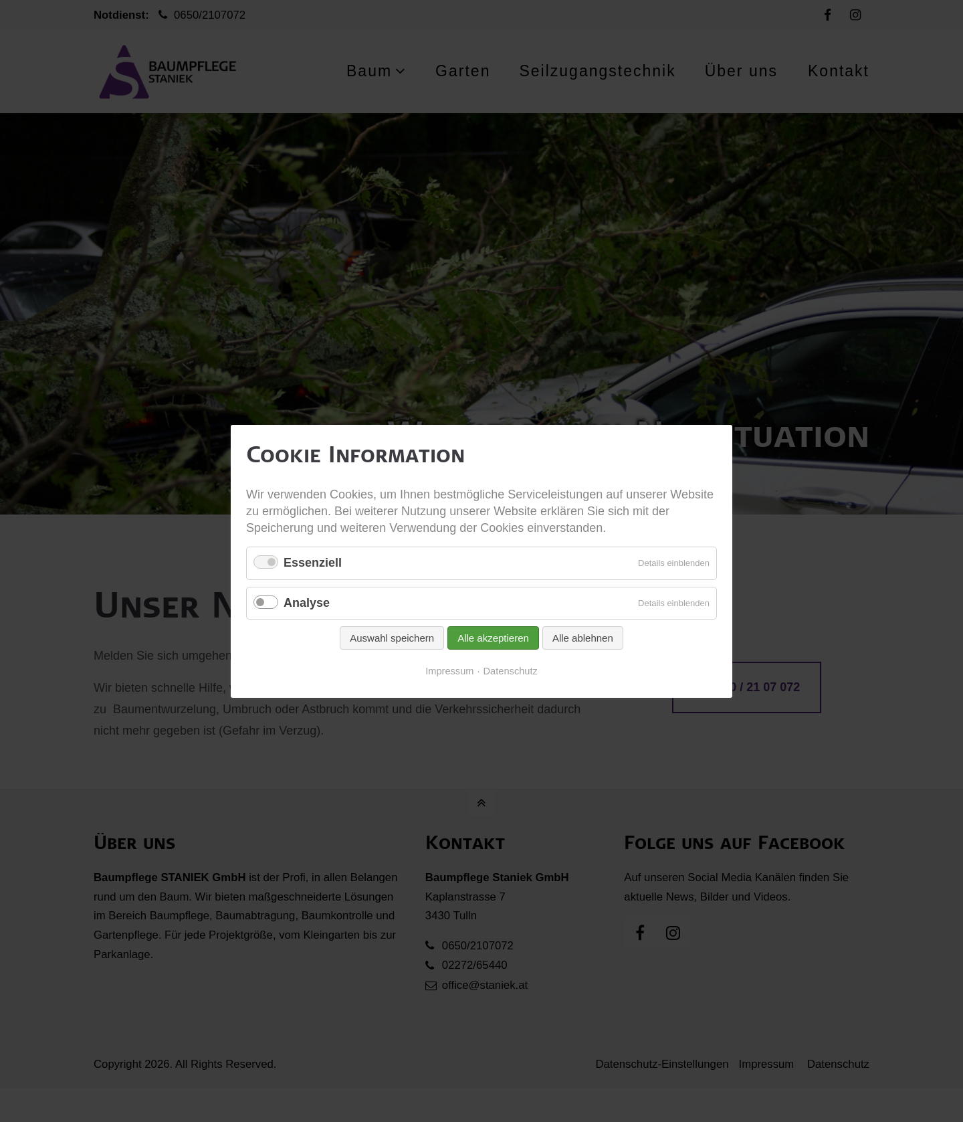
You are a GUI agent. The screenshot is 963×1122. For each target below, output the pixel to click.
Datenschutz (511, 671)
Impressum (449, 671)
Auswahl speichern (392, 638)
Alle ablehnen (582, 638)
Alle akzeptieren (493, 638)
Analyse (307, 602)
